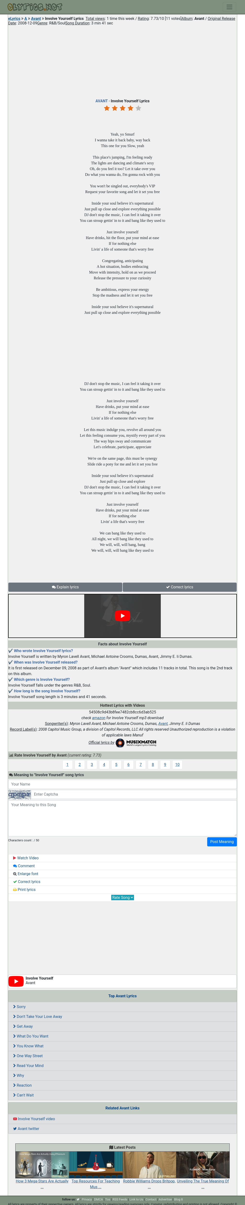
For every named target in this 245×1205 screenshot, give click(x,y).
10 (177, 764)
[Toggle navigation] (229, 7)
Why (18, 1075)
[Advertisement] (122, 60)
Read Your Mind (28, 1065)
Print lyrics (24, 889)
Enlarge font (25, 874)
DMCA (98, 1199)
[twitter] (78, 1199)
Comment (24, 866)
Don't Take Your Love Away (37, 1016)
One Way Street (28, 1056)
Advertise (165, 1199)
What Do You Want (30, 1036)
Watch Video (26, 858)
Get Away (23, 1026)
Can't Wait (23, 1095)
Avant (36, 18)
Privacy (87, 1199)
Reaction (22, 1085)
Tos (107, 1199)
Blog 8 (178, 1199)
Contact (150, 1199)
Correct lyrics (179, 587)
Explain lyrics (65, 587)
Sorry (19, 1006)
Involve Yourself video (34, 1119)
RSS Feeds (119, 1199)
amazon (99, 718)
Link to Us (136, 1199)
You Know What (28, 1046)
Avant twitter (26, 1128)
